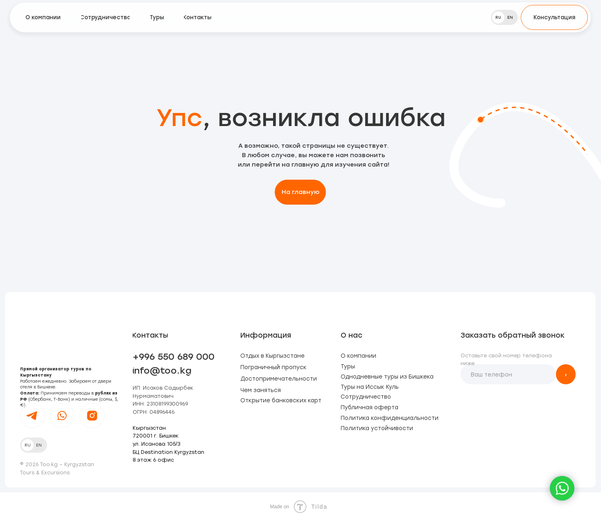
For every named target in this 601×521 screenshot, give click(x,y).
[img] (300, 17)
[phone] (508, 374)
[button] (554, 17)
